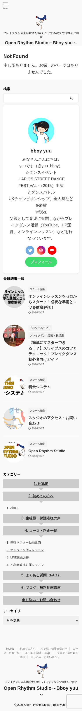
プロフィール (41, 262)
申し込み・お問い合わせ (41, 600)
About (14, 508)
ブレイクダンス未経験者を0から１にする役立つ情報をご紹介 (41, 681)
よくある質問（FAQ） (43, 575)
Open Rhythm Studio (46, 451)
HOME (43, 484)
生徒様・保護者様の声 (43, 518)
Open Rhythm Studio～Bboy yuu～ (41, 42)
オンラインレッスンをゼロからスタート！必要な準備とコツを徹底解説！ (52, 302)
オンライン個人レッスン (27, 550)
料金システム (39, 387)
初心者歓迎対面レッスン (27, 565)
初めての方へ (43, 496)
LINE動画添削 (19, 557)
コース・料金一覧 (43, 531)
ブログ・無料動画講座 (43, 588)
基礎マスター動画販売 (25, 542)
